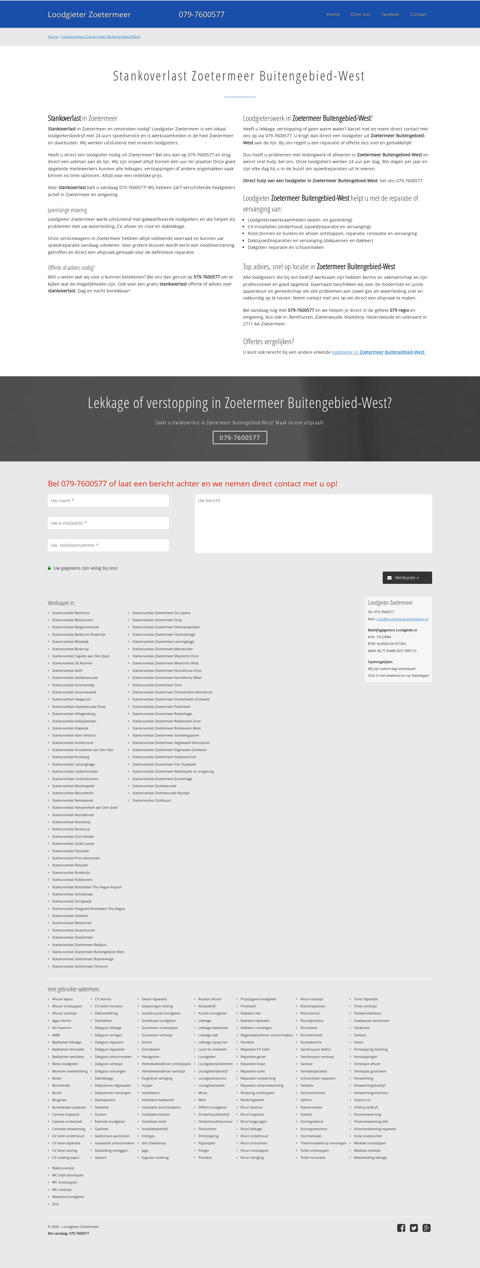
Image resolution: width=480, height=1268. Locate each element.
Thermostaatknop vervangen (324, 1143)
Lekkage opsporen (213, 1042)
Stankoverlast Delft (67, 670)
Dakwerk (102, 1107)
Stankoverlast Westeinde (71, 922)
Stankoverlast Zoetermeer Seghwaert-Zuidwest (170, 749)
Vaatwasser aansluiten (371, 1020)
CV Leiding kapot (65, 1157)
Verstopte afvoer (367, 1063)
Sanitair (307, 1063)
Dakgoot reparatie (109, 1042)
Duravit (101, 1114)
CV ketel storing (64, 1150)
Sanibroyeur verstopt (317, 1056)
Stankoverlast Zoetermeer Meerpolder (163, 648)
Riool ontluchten (254, 1143)
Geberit (101, 1157)
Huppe (147, 1085)
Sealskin (307, 1085)
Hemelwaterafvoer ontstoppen (166, 1063)
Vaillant (360, 1035)
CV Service (103, 999)
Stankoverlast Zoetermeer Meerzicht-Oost (166, 656)
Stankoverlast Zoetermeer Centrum (80, 966)
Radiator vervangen (256, 1027)
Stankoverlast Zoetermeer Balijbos (79, 944)
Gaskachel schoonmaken (114, 1143)
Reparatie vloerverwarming (262, 1085)
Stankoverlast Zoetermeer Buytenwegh (83, 958)
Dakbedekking (106, 1013)
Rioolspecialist (312, 1020)
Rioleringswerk (252, 1099)
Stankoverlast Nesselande (72, 800)
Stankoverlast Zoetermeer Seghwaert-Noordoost (171, 742)
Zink (55, 1204)
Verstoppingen (365, 1056)
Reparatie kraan (253, 1063)
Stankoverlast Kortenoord (72, 742)
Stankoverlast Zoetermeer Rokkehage (162, 713)
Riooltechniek (311, 1035)
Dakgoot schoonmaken (113, 1056)
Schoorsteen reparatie (318, 1078)
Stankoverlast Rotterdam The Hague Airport (87, 887)
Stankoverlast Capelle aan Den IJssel (80, 656)
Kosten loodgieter (212, 1013)
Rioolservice (310, 1013)
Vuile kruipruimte (368, 1136)
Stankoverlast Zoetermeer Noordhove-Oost (167, 670)
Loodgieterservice (212, 1078)
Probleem (248, 1006)
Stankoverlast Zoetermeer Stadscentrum (164, 756)
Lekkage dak (208, 1035)
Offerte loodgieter (212, 1107)
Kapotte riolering (155, 1157)
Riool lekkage (251, 1128)
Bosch (57, 1092)
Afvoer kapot (62, 999)
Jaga (145, 1150)
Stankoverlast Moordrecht (73, 793)
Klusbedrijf (207, 1006)
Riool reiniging (252, 1157)
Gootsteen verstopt (157, 1035)
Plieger (203, 1150)
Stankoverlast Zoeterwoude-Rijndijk (161, 793)
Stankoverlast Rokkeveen (72, 879)
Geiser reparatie (154, 999)
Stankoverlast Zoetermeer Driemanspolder (166, 627)
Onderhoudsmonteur (215, 1121)
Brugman (59, 1099)
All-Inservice (61, 1027)
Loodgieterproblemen (215, 1063)
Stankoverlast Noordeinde (73, 814)
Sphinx (306, 1099)
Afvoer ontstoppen (67, 1006)
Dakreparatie (105, 1099)
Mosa (202, 1092)
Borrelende (61, 1085)
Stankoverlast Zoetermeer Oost (157, 685)
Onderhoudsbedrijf (213, 1114)
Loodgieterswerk (211, 1085)
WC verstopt (62, 1189)
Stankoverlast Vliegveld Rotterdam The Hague (88, 908)
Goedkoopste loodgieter (161, 1013)
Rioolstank (309, 1027)
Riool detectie (252, 1107)
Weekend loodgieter (68, 1196)
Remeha (247, 1042)
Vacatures (361, 1027)
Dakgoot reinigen (108, 1035)
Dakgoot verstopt (109, 1063)
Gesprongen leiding (157, 1006)
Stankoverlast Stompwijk (72, 901)
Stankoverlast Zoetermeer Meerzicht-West (166, 663)
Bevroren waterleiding (69, 1071)
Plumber (205, 1157)
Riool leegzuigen (254, 1121)
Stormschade (311, 1136)
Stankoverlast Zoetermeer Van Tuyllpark (164, 764)
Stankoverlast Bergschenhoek (75, 627)
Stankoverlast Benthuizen (72, 619)
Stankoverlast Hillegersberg (73, 713)
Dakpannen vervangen (113, 1092)
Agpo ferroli (61, 1020)
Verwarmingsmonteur (371, 1092)
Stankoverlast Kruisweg (70, 756)
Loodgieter (207, 1056)
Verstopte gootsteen (370, 1071)
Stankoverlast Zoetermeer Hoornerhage (164, 634)
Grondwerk (151, 1049)
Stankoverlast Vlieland (70, 915)
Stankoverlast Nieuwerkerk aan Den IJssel (85, 807)
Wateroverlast (63, 1168)
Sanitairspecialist (314, 1071)
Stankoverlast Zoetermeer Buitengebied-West (100, 36)
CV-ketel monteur (109, 1006)
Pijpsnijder (206, 1143)
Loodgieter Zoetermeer (89, 14)
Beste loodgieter (65, 1063)
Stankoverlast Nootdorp (71, 822)
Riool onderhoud (254, 1136)
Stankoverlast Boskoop (70, 648)
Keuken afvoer (209, 999)
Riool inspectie (252, 1114)
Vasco (358, 1042)
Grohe (147, 1042)
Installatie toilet (154, 1121)
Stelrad (306, 1114)
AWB (56, 1035)
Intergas (148, 1136)
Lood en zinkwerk (212, 1049)
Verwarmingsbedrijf (369, 1085)
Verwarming (363, 1078)
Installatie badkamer (158, 1099)
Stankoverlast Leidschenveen (75, 778)
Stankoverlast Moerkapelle (73, 785)
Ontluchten (207, 1128)
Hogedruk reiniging (157, 1078)
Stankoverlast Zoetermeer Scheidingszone (166, 735)
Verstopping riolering (371, 1049)
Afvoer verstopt (64, 1013)
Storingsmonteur (314, 1128)
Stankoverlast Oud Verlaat (73, 836)
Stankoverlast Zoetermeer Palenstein (162, 706)
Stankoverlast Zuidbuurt (152, 800)
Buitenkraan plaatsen (69, 1107)
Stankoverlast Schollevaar (72, 894)
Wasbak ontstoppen (370, 1143)
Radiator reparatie (255, 1020)
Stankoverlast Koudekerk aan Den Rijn (82, 749)
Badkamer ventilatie (68, 1056)
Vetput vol (362, 1099)
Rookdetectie (311, 1042)
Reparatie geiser (253, 1056)
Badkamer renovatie (68, 1049)
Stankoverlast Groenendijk (73, 685)
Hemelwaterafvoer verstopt (163, 1071)
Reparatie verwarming (258, 1078)
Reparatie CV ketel (255, 1049)
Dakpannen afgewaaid (113, 1085)
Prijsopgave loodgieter (258, 999)
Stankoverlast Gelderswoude (75, 677)
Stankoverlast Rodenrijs (71, 872)
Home (53, 36)
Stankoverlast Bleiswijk (70, 641)
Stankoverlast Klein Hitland (73, 735)
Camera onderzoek (67, 1121)
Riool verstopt (312, 999)
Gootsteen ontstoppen (160, 1027)
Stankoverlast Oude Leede (73, 843)
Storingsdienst (312, 1121)
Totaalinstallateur (367, 1013)
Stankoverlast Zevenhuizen (73, 930)
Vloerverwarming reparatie (375, 1128)
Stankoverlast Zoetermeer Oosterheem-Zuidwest (171, 699)
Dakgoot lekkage (108, 1027)
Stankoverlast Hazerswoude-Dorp (79, 706)
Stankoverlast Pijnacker (70, 851)
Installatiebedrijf (155, 1128)
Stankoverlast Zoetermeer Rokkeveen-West (167, 728)
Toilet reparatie (366, 999)
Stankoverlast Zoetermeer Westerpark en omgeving (173, 771)
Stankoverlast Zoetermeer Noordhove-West (167, 677)
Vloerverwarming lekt (371, 1121)
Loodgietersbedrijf (213, 1071)
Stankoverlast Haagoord (71, 699)
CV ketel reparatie (66, 1143)
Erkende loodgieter (110, 1121)
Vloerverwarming (367, 1114)
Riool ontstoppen (255, 1150)
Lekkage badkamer (213, 1027)
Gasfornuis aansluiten (112, 1136)
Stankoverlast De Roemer (72, 663)
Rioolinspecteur (313, 1006)
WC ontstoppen (64, 1182)
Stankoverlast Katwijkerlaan (74, 721)
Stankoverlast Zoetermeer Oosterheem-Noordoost (173, 692)
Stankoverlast (311, 1107)
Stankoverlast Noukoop (71, 829)
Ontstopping (208, 1136)
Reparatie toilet (253, 1071)
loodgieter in (378, 352)
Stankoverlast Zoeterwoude (154, 785)
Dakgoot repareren (110, 1049)
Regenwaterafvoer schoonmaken (267, 1035)
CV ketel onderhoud (68, 1136)
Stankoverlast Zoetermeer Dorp (157, 619)
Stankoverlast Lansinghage (73, 764)
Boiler (56, 1078)
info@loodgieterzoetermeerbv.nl (402, 619)
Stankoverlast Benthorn (71, 612)
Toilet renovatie (313, 1157)
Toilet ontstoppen (315, 1150)
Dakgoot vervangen (110, 1071)
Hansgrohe (150, 1056)
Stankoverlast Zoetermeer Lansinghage (163, 641)
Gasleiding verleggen (111, 1150)
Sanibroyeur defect (316, 1049)
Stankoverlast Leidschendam (75, 771)
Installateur (151, 1092)
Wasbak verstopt (367, 1150)
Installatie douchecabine (161, 1107)
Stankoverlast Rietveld (70, 865)
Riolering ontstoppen (258, 1092)
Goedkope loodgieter (159, 1020)
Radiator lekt (251, 1013)
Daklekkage (104, 1078)
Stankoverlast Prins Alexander (76, 858)
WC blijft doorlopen (68, 1175)
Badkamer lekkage (66, 1042)
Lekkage (204, 1020)
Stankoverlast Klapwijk (70, 728)
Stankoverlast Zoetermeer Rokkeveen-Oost (167, 721)
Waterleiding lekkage (370, 1157)
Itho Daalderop (154, 1143)
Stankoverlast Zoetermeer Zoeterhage (162, 778)
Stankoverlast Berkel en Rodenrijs (79, 634)
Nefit (202, 1099)
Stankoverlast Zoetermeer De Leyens (162, 612)
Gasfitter (101, 1128)
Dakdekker (103, 1020)
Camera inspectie (65, 1114)
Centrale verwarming (68, 1128)
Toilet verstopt (365, 1006)
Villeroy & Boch (366, 1107)
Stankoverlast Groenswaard (74, 692)
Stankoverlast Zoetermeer (72, 937)
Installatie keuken (156, 1114)
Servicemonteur (313, 1092)
